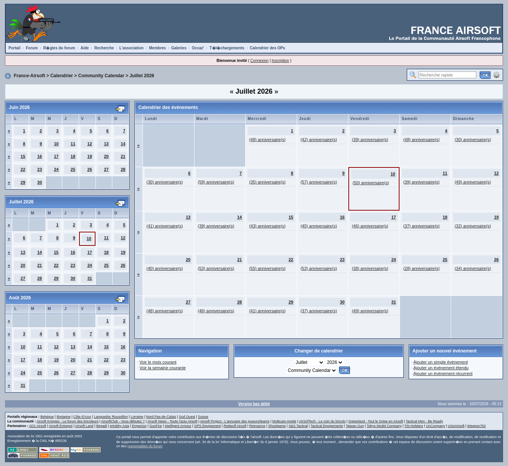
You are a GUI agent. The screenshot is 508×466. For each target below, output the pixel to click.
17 (56, 156)
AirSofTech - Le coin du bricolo (322, 421)
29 (23, 182)
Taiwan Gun (355, 426)
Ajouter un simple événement (440, 362)
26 (89, 169)
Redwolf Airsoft (234, 426)
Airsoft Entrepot (61, 426)
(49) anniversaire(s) (473, 182)
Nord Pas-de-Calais (161, 417)
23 (39, 169)
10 (56, 143)
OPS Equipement (207, 426)
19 (89, 156)
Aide (85, 48)
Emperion (139, 426)
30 (39, 182)
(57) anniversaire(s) (319, 182)
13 (106, 143)
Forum (32, 48)
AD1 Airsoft (37, 426)
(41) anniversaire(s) (164, 226)
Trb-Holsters (413, 426)
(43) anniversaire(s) (267, 226)
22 (23, 169)
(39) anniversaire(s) (370, 139)
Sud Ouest (187, 417)
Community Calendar (101, 75)
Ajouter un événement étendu (440, 367)
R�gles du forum (59, 48)
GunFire (155, 426)
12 (89, 143)
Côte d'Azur (82, 417)
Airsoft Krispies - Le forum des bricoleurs (68, 421)
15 (23, 156)
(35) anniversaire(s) (267, 182)
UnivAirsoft (456, 426)
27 (106, 169)
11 (73, 143)
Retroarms (257, 426)
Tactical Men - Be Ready (424, 421)
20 (106, 156)
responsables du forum (145, 446)
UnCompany (435, 426)
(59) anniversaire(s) (216, 182)
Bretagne (64, 417)
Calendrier (61, 75)
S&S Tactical (297, 426)
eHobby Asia (119, 426)
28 (123, 169)
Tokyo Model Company (384, 426)
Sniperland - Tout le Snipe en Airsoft (375, 421)
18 (73, 156)
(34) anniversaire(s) (473, 268)
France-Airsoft (29, 75)
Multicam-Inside (284, 421)
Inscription (280, 60)
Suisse (203, 417)
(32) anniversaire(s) (473, 226)
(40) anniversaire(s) (164, 268)
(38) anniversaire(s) (370, 268)
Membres (157, 48)
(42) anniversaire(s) (319, 139)
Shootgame (277, 426)
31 (89, 278)
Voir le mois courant (157, 362)
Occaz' (198, 48)
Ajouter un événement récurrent (442, 373)
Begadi (101, 426)
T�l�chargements (227, 48)
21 (123, 156)
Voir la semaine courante (162, 367)
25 (73, 169)
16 (39, 156)
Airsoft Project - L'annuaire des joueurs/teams (235, 421)
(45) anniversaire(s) (319, 226)
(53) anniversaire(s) (216, 268)
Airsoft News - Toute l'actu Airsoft (172, 421)
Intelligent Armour (178, 426)
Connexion (259, 60)
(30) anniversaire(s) (473, 139)
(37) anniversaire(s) (421, 226)
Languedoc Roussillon (111, 417)
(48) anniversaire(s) (267, 139)
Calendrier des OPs (267, 48)
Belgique (47, 417)
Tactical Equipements (327, 426)
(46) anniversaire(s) (370, 226)
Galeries (178, 48)
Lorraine (137, 417)
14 (123, 143)
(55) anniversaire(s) (267, 268)
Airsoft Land (84, 426)
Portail (14, 48)
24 (56, 169)
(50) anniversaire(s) (371, 182)
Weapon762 (476, 426)
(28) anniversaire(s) (421, 268)
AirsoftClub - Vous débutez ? (123, 421)
